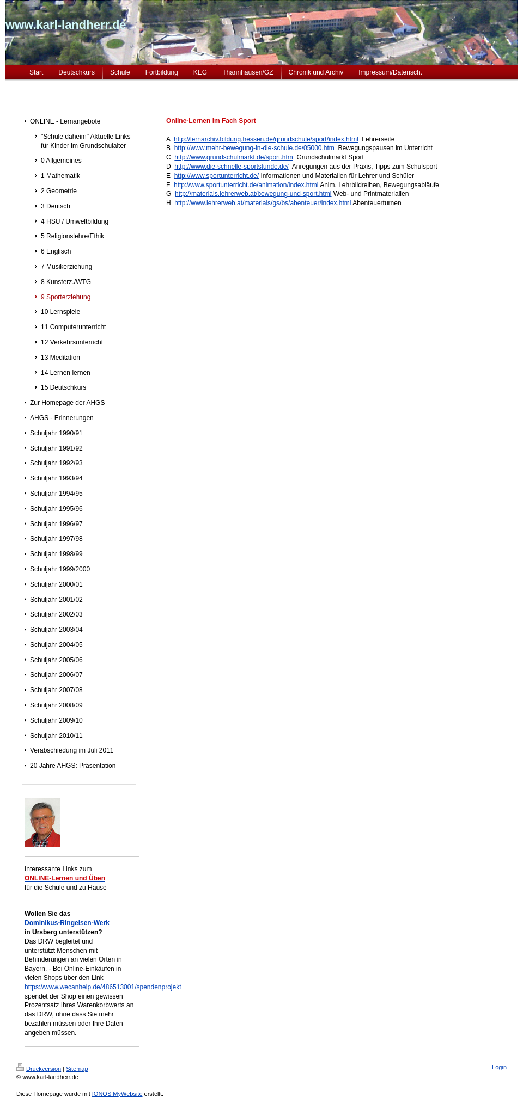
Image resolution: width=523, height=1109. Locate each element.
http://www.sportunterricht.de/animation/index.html (246, 185)
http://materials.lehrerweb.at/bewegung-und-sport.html (253, 194)
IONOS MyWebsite (117, 1093)
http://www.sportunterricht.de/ (216, 176)
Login (499, 1067)
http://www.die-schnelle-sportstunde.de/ (231, 166)
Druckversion (38, 1068)
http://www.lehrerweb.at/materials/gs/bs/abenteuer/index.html (262, 203)
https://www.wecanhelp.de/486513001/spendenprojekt (103, 987)
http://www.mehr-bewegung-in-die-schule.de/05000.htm (254, 148)
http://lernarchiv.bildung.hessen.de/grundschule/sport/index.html (266, 139)
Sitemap (77, 1068)
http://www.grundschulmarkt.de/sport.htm (233, 157)
